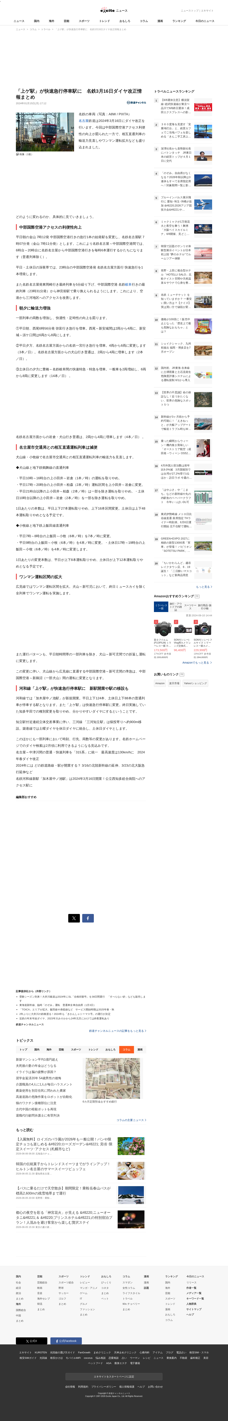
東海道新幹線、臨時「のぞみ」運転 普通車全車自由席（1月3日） (57, 1005)
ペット (105, 1298)
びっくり (106, 1282)
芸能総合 (42, 1282)
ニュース (19, 21)
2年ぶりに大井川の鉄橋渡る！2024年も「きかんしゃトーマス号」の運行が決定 (65, 1014)
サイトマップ (193, 1309)
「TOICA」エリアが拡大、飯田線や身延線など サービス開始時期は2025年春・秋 (66, 1009)
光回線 (43, 1357)
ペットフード (95, 1363)
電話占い (181, 1352)
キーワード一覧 (195, 1298)
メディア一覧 (193, 1293)
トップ (23, 1049)
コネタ (105, 1287)
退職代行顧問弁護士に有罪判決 (38, 1115)
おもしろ (124, 21)
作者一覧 (191, 1287)
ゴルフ (62, 1298)
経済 (18, 1287)
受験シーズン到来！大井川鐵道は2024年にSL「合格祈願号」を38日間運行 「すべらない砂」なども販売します (82, 998)
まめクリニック (102, 1352)
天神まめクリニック (125, 1352)
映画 (39, 1287)
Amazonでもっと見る (195, 662)
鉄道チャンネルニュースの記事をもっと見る (117, 1030)
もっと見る (204, 586)
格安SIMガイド (28, 1357)
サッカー (64, 1293)
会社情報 (70, 1386)
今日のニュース (204, 21)
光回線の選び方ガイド (62, 1352)
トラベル (128, 1298)
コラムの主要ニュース (131, 1120)
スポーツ (84, 21)
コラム (144, 21)
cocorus (88, 1357)
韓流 (39, 1303)
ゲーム (83, 1293)
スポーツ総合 (66, 1282)
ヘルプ (190, 1314)
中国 (18, 1315)
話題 (146, 1287)
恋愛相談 (113, 1357)
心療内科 (144, 1352)
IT (81, 1298)
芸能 (66, 21)
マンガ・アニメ (89, 1287)
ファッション (87, 1309)
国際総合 (21, 1310)
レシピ (146, 1357)
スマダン (128, 1282)
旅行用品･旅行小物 (205, 607)
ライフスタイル (131, 1293)
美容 (205, 1357)
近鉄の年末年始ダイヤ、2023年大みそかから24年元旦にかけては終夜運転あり (64, 1018)
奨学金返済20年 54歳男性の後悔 (38, 1078)
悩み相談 (100, 1357)
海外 (51, 21)
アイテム (157, 1352)
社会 (18, 1282)
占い (124, 1357)
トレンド (104, 21)
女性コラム (129, 1287)
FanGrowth (84, 1352)
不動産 (183, 1357)
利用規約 (83, 1386)
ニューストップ (190, 10)
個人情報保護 (126, 1386)
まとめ (19, 1298)
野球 (61, 1287)
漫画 (160, 21)
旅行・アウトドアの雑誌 (176, 606)
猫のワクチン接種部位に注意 (36, 1103)
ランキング (179, 21)
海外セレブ (43, 1298)
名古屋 (84, 121)
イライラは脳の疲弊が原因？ (36, 1072)
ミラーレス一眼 (161, 607)
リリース (192, 1282)
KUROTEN (41, 1352)
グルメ (83, 1303)
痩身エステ (120, 1363)
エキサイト (207, 10)
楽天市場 (174, 683)
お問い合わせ (155, 1386)
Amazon (160, 683)
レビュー (85, 1282)
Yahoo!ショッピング (195, 683)
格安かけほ (56, 1357)
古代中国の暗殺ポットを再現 (36, 1109)
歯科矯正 (195, 1357)
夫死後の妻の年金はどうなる (36, 1065)
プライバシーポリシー (103, 1386)
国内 (36, 21)
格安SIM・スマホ (199, 1352)
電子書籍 (135, 1363)
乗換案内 (171, 1357)
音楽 (39, 1293)
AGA (108, 1363)
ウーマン (135, 1357)
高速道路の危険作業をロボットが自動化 (44, 1096)
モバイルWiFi (73, 1357)
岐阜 (128, 284)
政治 (18, 1293)
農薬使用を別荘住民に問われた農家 (41, 1090)
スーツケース (190, 607)
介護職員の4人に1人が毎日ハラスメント (44, 1084)
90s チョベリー (131, 1303)
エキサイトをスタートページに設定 (114, 1376)
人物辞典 (191, 1303)
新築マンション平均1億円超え (37, 1059)
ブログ (169, 1352)
